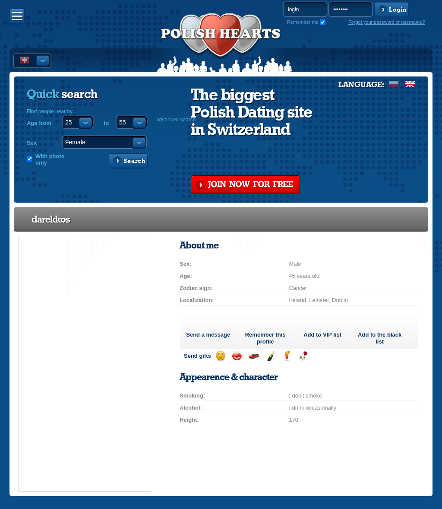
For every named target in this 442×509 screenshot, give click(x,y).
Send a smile (220, 356)
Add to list (322, 334)
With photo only (50, 159)
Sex (32, 143)
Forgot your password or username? (386, 22)
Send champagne (270, 356)
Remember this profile (265, 338)
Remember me (303, 22)
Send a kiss (237, 356)
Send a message (208, 334)
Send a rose (303, 356)
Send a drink (287, 356)
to (106, 123)
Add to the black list (379, 338)
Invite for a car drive (253, 356)
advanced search (176, 120)
